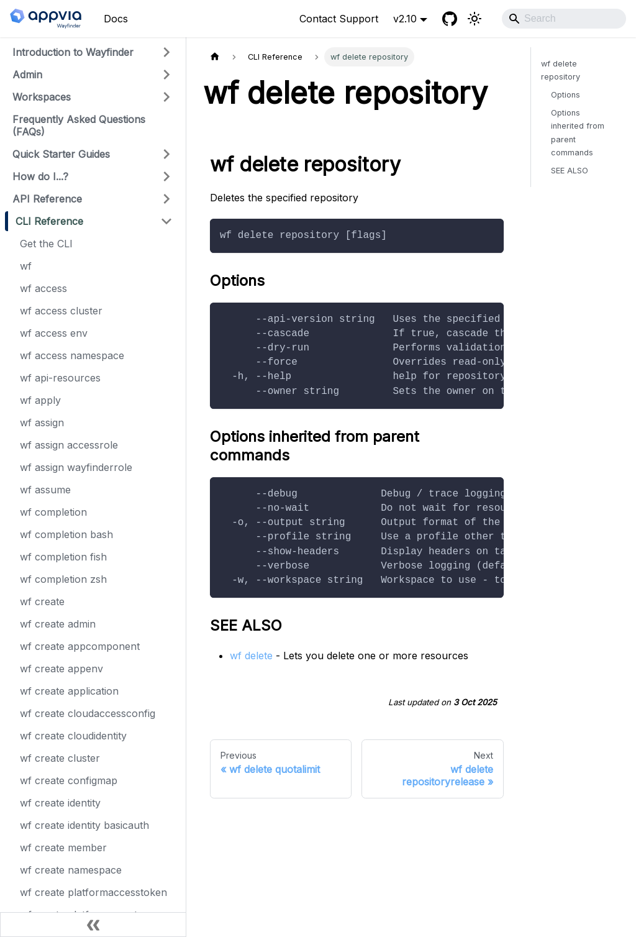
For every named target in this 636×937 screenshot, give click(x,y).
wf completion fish (63, 557)
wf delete (251, 655)
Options (565, 94)
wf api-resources (60, 378)
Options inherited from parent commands (577, 132)
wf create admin (58, 624)
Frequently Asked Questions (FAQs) (78, 125)
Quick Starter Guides (61, 154)
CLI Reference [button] (49, 221)
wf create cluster (60, 758)
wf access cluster (61, 310)
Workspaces (41, 97)
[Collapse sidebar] (93, 924)
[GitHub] (450, 19)
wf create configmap (68, 780)
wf (26, 266)
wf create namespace (71, 870)
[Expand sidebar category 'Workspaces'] (166, 97)
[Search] (564, 19)
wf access (43, 288)
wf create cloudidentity (73, 735)
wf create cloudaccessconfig (87, 713)
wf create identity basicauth (84, 825)
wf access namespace (72, 355)
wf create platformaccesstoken (93, 892)
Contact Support (338, 18)
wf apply (40, 400)
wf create (42, 601)
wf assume (45, 489)
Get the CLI (46, 243)
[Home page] (215, 56)
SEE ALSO (569, 170)
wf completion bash (66, 534)
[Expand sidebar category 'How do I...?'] (166, 176)
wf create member (63, 847)
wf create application (69, 691)
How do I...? (40, 176)
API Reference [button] (47, 199)
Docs (116, 18)
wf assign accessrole (69, 445)
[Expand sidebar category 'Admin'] (166, 75)
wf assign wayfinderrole (76, 467)
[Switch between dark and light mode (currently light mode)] (474, 19)
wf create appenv (61, 668)
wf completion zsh (63, 579)
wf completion (53, 512)
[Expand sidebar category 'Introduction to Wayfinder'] (166, 52)
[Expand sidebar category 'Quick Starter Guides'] (166, 154)
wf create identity (60, 803)
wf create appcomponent (80, 646)
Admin (27, 74)
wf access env (54, 333)
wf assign (42, 422)
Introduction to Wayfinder (73, 52)
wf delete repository (560, 70)
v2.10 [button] (405, 18)
